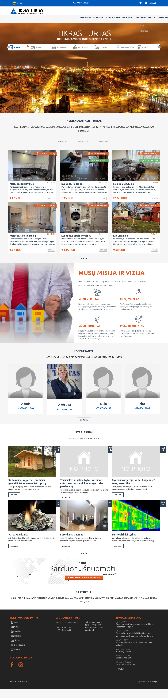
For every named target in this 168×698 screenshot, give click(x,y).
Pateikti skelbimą (148, 11)
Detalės (49, 192)
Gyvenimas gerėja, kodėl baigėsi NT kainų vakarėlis (133, 485)
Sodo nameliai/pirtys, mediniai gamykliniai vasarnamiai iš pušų (28, 485)
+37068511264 (26, 410)
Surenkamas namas (72, 541)
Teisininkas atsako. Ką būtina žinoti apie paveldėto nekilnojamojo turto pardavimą (81, 486)
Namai (15, 636)
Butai (14, 631)
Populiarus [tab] (104, 135)
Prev (9, 41)
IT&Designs (153, 691)
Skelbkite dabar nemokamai (84, 588)
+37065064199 (103, 410)
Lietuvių (18, 3)
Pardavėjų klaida (20, 541)
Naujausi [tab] (62, 135)
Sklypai (15, 649)
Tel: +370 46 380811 (93, 632)
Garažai (15, 658)
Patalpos (16, 645)
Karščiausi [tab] (83, 135)
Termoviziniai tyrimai (125, 541)
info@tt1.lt (89, 639)
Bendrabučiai (18, 654)
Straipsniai (130, 11)
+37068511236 (65, 411)
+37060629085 (142, 410)
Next (159, 41)
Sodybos (16, 640)
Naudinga (117, 11)
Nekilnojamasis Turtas (81, 11)
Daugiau (84, 260)
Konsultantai (102, 11)
